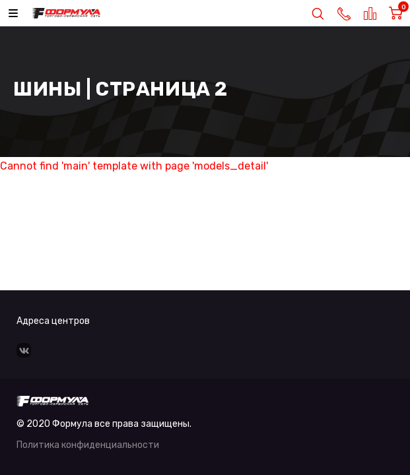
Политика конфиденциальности (88, 445)
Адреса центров (53, 321)
